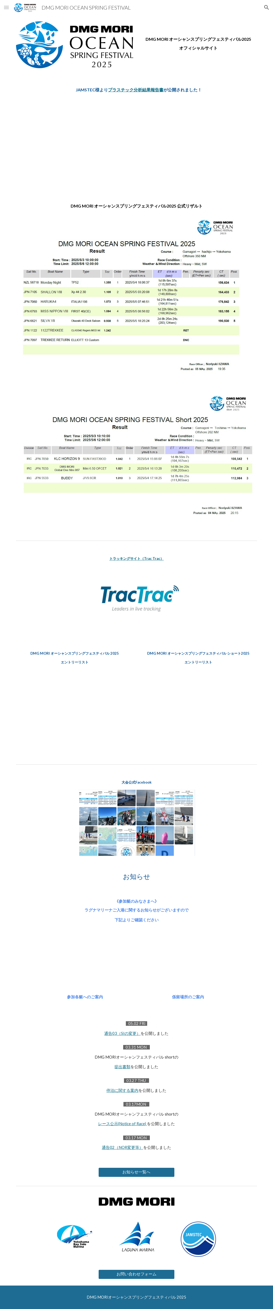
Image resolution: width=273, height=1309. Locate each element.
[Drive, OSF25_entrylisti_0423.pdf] (75, 712)
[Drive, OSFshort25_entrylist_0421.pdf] (198, 707)
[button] (6, 7)
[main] (198, 37)
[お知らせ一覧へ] (136, 1172)
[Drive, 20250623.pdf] (136, 140)
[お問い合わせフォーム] (136, 1274)
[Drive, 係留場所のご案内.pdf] (188, 964)
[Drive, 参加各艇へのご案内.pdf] (85, 964)
